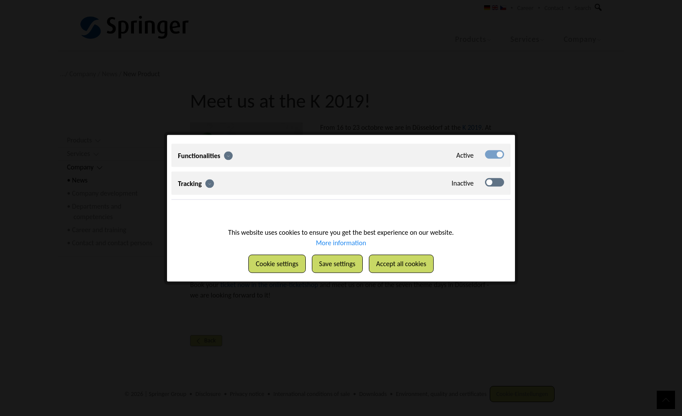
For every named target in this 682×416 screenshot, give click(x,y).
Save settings (337, 263)
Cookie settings (277, 263)
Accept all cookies (401, 263)
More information (341, 242)
